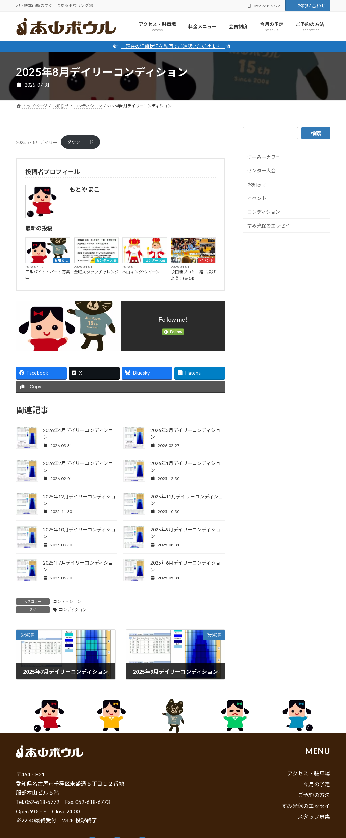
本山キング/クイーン (141, 271)
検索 (316, 133)
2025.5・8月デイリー (36, 142)
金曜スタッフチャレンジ (96, 271)
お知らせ (61, 260)
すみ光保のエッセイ (268, 226)
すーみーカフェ (263, 157)
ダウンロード (80, 142)
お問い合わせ (308, 5)
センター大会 (106, 260)
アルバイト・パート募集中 (47, 275)
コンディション (67, 601)
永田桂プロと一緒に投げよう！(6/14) (193, 275)
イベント (207, 260)
